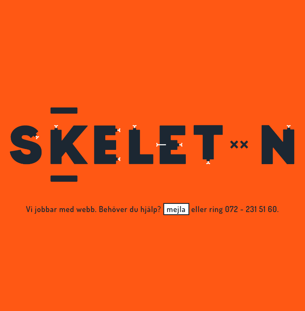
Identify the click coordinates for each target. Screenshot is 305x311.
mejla (176, 209)
